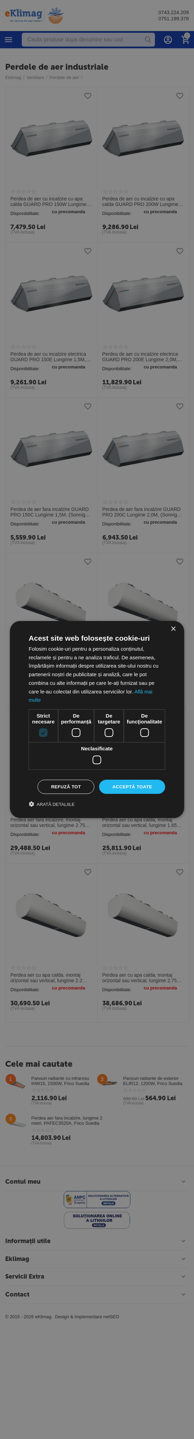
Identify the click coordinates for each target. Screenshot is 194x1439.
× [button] (173, 628)
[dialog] (97, 719)
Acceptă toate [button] (131, 786)
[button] (52, 804)
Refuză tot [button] (62, 786)
